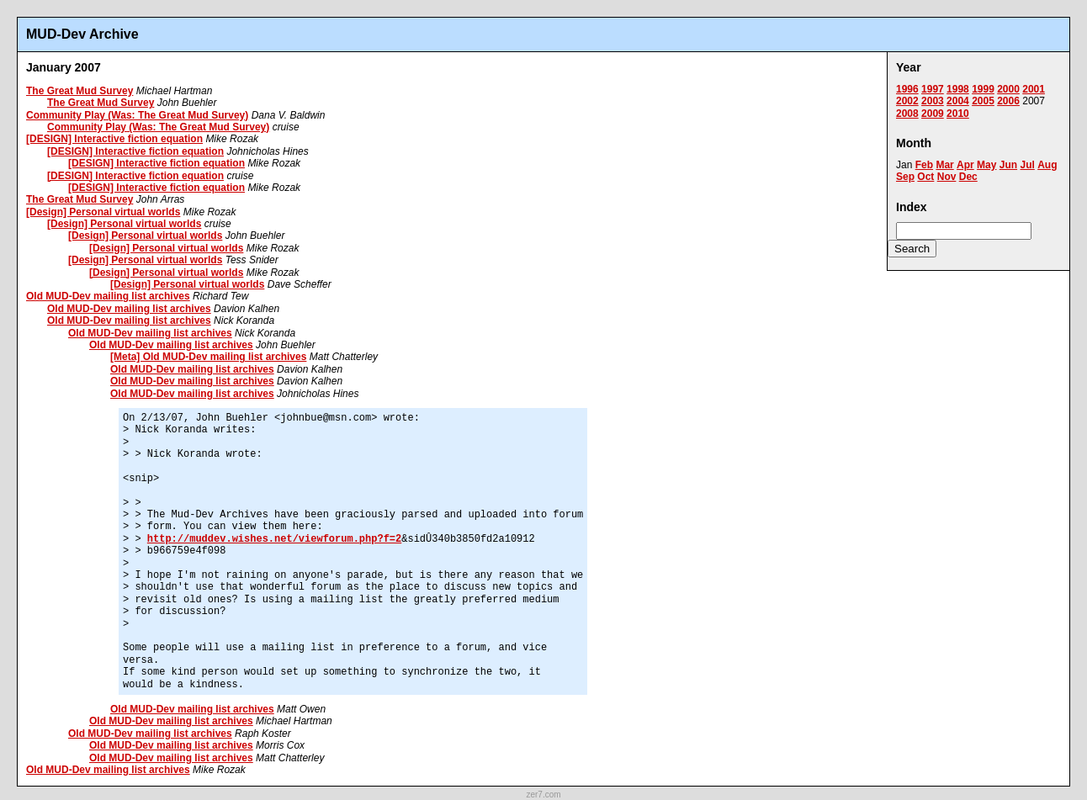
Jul (1027, 165)
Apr (965, 165)
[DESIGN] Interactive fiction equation (114, 139)
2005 (983, 101)
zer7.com (543, 794)
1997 (932, 89)
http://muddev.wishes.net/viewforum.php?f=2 (274, 539)
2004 (957, 101)
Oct (925, 177)
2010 (957, 113)
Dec (968, 177)
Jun (1008, 165)
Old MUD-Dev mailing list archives (108, 296)
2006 (1008, 101)
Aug (1047, 165)
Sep (905, 177)
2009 (932, 113)
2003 (932, 101)
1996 (907, 89)
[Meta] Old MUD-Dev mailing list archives (208, 357)
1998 (957, 89)
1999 (983, 89)
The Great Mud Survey (79, 91)
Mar (944, 165)
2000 (1008, 89)
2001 (1033, 89)
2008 (907, 113)
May (986, 165)
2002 (907, 101)
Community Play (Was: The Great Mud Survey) (137, 115)
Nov (947, 177)
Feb (924, 165)
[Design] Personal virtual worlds (103, 212)
